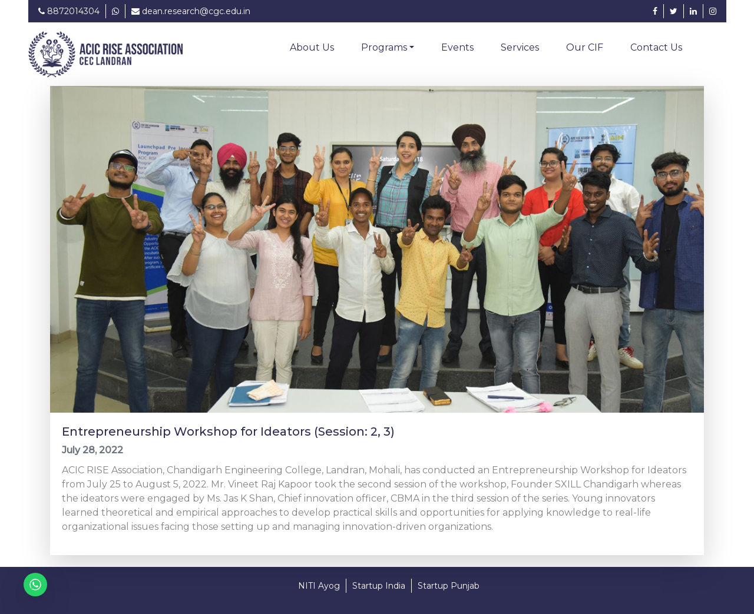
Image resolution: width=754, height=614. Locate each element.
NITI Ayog (319, 585)
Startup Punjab (448, 585)
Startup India (378, 585)
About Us (312, 47)
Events (457, 47)
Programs (384, 47)
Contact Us (656, 47)
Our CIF (584, 47)
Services (520, 47)
